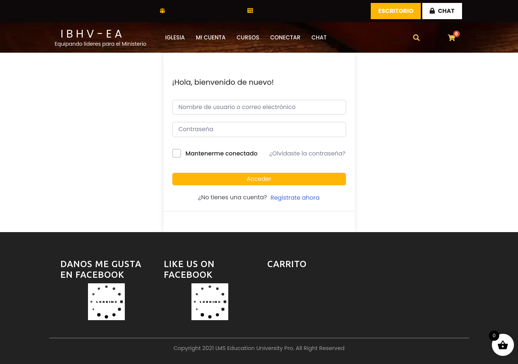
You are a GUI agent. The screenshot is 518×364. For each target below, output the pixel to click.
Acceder (259, 179)
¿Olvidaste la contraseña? (307, 153)
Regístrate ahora (295, 197)
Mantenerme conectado (222, 153)
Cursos (248, 37)
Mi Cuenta (211, 37)
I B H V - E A (91, 34)
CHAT (442, 11)
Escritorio (395, 11)
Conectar (285, 37)
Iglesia (175, 37)
